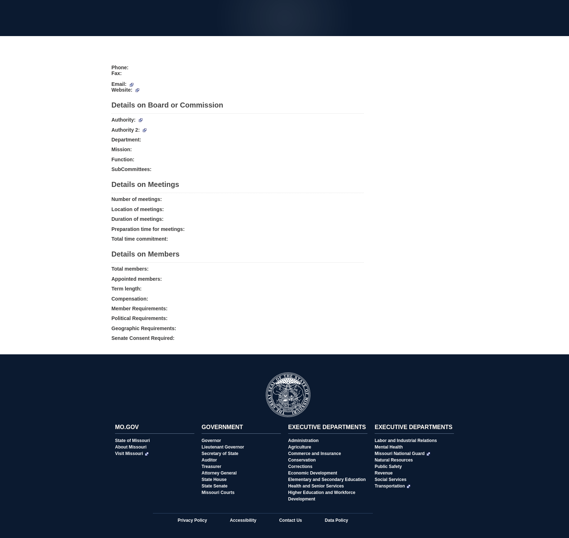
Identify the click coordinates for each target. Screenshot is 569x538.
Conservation (302, 460)
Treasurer (211, 466)
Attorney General (219, 473)
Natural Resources (394, 460)
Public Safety (388, 466)
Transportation (392, 486)
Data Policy (336, 520)
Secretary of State (220, 453)
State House (214, 479)
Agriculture (299, 447)
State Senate (215, 486)
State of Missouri (132, 440)
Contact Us (290, 520)
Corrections (300, 466)
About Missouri (130, 447)
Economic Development (312, 473)
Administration (303, 440)
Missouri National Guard (402, 453)
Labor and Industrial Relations (406, 440)
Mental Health (389, 447)
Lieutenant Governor (223, 447)
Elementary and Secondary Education (327, 479)
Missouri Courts (218, 492)
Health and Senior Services (316, 486)
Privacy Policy (192, 520)
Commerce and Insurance (314, 453)
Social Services (390, 479)
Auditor (209, 460)
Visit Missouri (132, 453)
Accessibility (243, 520)
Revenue (384, 473)
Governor (211, 440)
